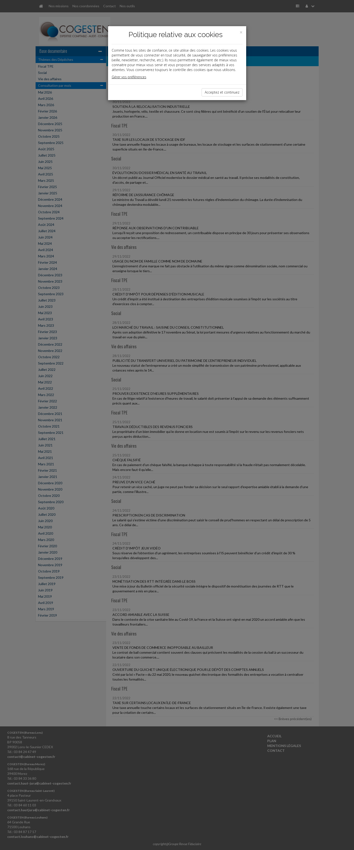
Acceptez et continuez (222, 92)
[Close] (241, 32)
